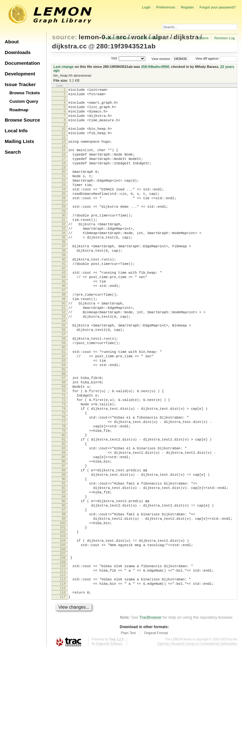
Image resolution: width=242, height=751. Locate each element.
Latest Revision (149, 38)
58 (64, 386)
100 (63, 609)
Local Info (16, 130)
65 (64, 424)
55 (64, 370)
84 (64, 524)
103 (63, 626)
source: (64, 37)
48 (64, 333)
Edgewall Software (109, 744)
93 (64, 572)
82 (64, 513)
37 (64, 274)
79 (64, 497)
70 (64, 449)
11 (64, 140)
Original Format (156, 734)
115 (63, 686)
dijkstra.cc (69, 46)
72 (64, 460)
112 (63, 670)
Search (13, 152)
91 (64, 561)
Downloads (18, 52)
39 (64, 285)
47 (64, 328)
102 (63, 620)
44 (64, 312)
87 (64, 540)
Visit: (114, 58)
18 (64, 175)
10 (64, 135)
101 (63, 615)
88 (64, 545)
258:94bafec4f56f (155, 67)
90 (64, 556)
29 (64, 231)
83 (64, 519)
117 (63, 697)
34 (64, 258)
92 (64, 567)
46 (64, 322)
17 (64, 170)
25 (64, 211)
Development (20, 73)
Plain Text (128, 734)
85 (64, 529)
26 (64, 217)
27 (64, 222)
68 (64, 439)
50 (64, 344)
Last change (64, 67)
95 (64, 583)
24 (64, 206)
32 (64, 247)
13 (64, 150)
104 (63, 631)
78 (64, 492)
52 (64, 354)
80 (64, 503)
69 (64, 444)
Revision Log (224, 38)
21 (64, 190)
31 (64, 242)
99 (64, 604)
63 (64, 413)
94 (64, 577)
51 (64, 349)
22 (64, 195)
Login (146, 7)
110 (63, 659)
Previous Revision (117, 38)
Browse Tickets (24, 92)
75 (64, 476)
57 (64, 381)
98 (64, 599)
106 (63, 642)
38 (64, 280)
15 (64, 159)
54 (64, 365)
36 (64, 269)
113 (63, 675)
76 (64, 481)
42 (64, 301)
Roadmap (19, 109)
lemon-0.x (95, 37)
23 (64, 201)
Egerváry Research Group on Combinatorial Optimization (197, 744)
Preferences (165, 7)
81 (64, 508)
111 (63, 664)
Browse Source (22, 120)
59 (64, 392)
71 (64, 455)
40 (64, 290)
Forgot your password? (217, 7)
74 (64, 471)
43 (64, 306)
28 (64, 226)
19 (64, 181)
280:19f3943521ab (126, 46)
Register (187, 7)
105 (63, 636)
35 (64, 264)
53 (64, 360)
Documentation (22, 63)
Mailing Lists (19, 141)
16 (64, 165)
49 (64, 338)
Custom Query (23, 101)
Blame (204, 38)
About (12, 41)
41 (64, 296)
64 (64, 418)
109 (63, 655)
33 (64, 253)
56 (64, 376)
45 (64, 317)
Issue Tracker (20, 84)
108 (63, 650)
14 (64, 155)
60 (64, 397)
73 (64, 465)
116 (63, 691)
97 (64, 593)
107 (63, 646)
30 (64, 237)
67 (64, 433)
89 (64, 551)
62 (64, 408)
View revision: (161, 58)
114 (63, 680)
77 (64, 487)
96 (64, 588)
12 (64, 146)
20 (64, 185)
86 (64, 535)
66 (64, 429)
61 (64, 402)
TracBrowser (150, 718)
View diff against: (216, 58)
